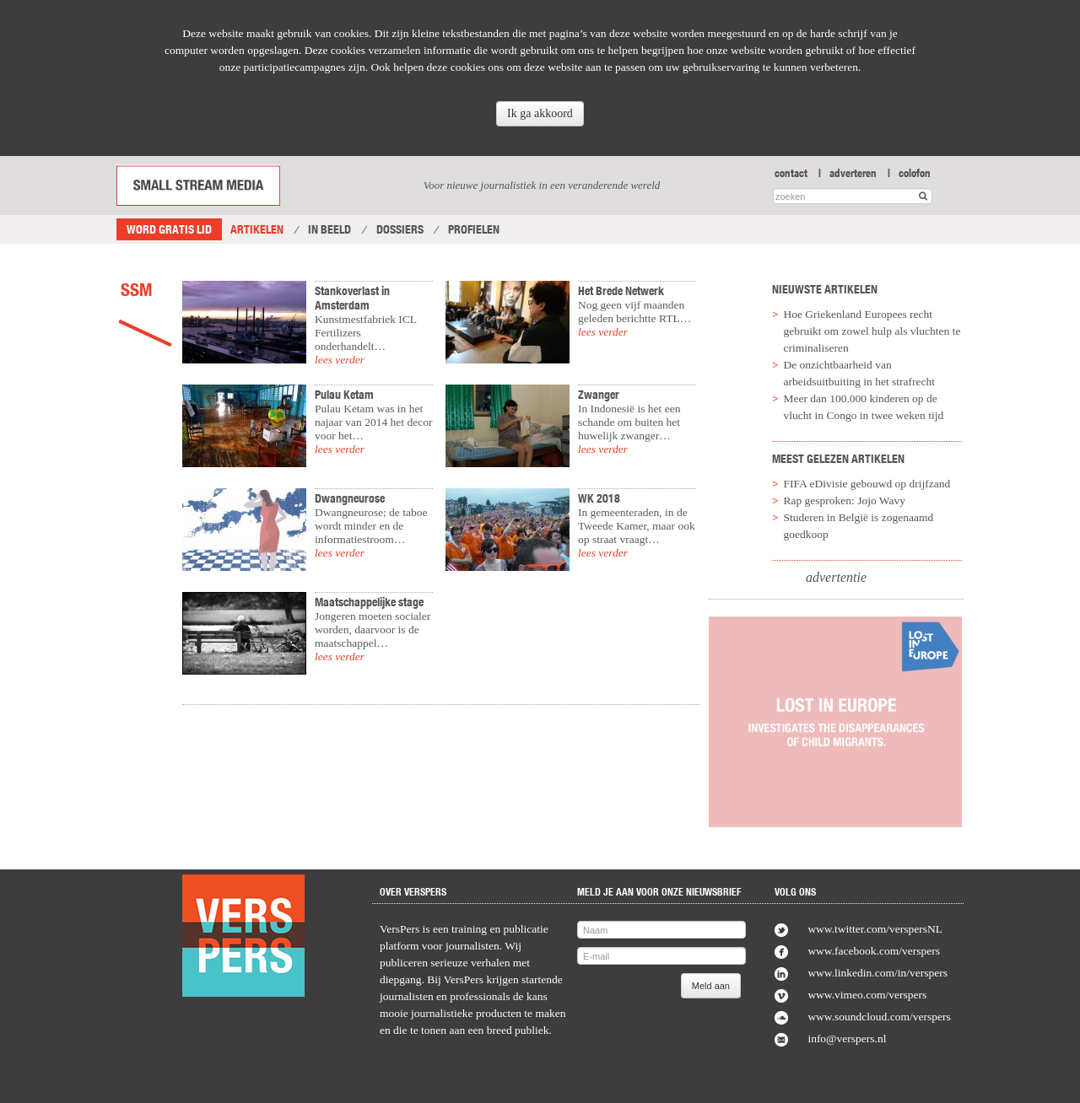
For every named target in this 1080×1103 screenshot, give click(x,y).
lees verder (339, 359)
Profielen (474, 229)
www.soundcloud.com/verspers (878, 1016)
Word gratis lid (169, 229)
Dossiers (400, 229)
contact (791, 172)
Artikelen (257, 229)
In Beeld (329, 229)
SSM (137, 289)
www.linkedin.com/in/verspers (877, 972)
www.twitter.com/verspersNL (874, 929)
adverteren (853, 172)
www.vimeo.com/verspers (866, 994)
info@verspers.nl (846, 1038)
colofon (915, 172)
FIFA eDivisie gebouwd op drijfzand (867, 483)
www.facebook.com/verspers (873, 950)
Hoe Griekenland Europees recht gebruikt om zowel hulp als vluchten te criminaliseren (872, 331)
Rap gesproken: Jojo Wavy (845, 500)
